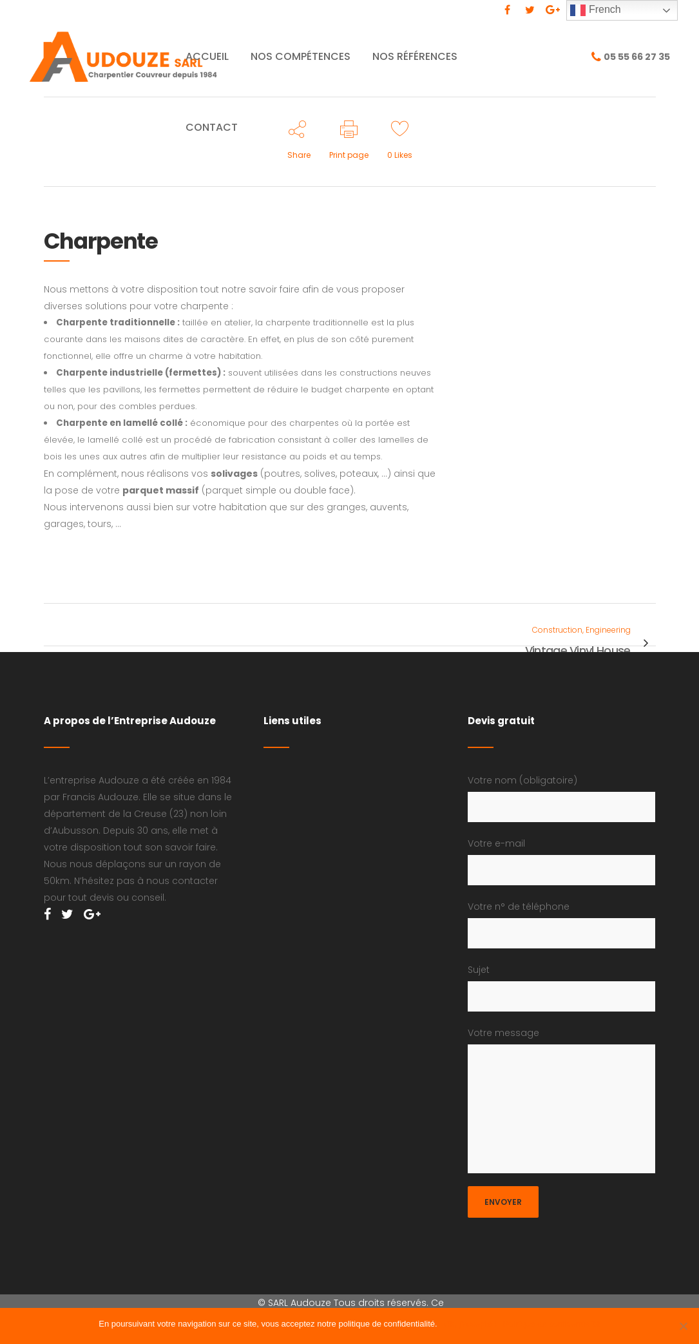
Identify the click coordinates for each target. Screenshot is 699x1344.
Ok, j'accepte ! (470, 1324)
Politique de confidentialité (551, 1324)
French (595, 10)
